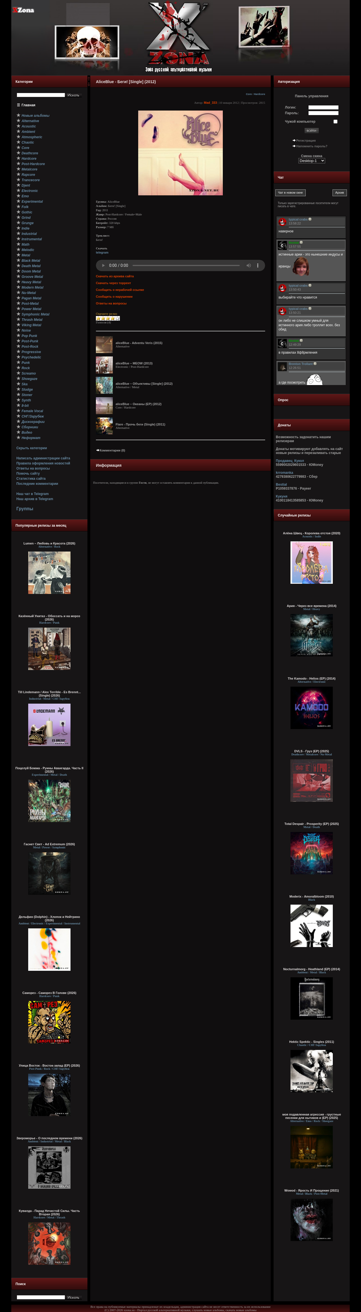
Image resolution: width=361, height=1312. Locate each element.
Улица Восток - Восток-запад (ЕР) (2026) (49, 1065)
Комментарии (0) (110, 450)
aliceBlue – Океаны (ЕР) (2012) (139, 404)
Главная (29, 105)
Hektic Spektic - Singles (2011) (311, 1041)
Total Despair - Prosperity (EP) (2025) (312, 823)
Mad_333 (210, 102)
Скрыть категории (31, 448)
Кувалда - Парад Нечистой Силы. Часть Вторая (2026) (49, 1212)
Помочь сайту (28, 473)
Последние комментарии (37, 484)
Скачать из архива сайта (115, 276)
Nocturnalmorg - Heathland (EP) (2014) (311, 969)
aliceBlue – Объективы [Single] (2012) (144, 383)
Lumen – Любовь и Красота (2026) (49, 543)
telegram (102, 252)
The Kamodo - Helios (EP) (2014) (311, 678)
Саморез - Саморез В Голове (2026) (49, 993)
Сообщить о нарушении (114, 296)
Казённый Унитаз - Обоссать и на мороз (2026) (49, 617)
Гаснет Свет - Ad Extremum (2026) (49, 844)
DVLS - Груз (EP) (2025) (311, 751)
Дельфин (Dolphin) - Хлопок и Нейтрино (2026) (49, 918)
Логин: (290, 107)
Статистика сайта (31, 479)
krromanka (284, 473)
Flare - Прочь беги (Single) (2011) (140, 424)
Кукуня (281, 496)
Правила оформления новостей (43, 463)
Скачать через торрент (113, 283)
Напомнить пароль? (311, 146)
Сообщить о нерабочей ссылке (120, 289)
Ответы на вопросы (33, 468)
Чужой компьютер (300, 122)
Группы (24, 508)
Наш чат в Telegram (32, 494)
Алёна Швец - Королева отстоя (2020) (311, 533)
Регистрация (306, 140)
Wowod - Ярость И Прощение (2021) (311, 1190)
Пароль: (292, 113)
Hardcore (259, 94)
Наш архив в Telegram (34, 499)
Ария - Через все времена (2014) (311, 606)
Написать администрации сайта (43, 458)
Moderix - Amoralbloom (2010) (311, 896)
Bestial (281, 485)
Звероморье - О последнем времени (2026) (49, 1138)
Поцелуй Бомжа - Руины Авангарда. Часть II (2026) (49, 769)
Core (249, 94)
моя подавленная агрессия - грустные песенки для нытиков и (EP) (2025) (311, 1116)
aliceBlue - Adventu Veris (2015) (139, 343)
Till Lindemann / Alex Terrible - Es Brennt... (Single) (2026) (49, 693)
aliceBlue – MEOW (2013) (134, 363)
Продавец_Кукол (290, 461)
